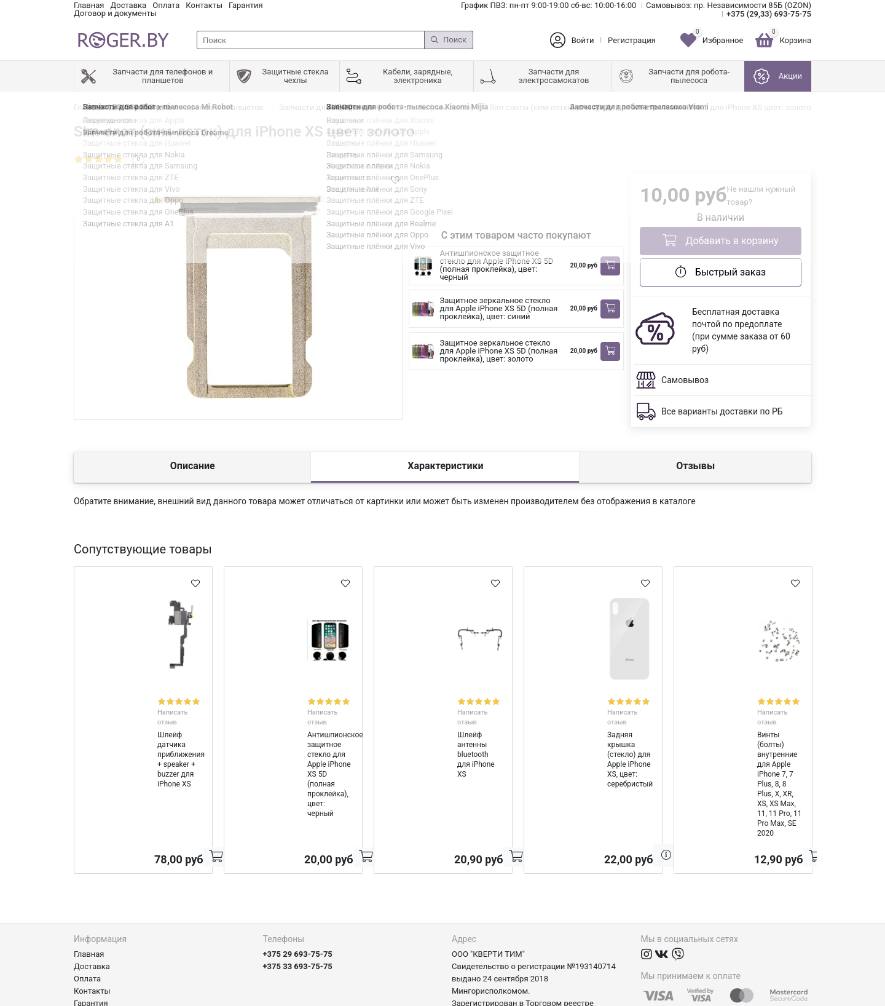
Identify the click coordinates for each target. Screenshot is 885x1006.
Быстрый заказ (720, 272)
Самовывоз (685, 380)
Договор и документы (115, 13)
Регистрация (632, 40)
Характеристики (445, 466)
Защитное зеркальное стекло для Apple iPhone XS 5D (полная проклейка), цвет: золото (499, 350)
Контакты (204, 5)
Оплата (165, 5)
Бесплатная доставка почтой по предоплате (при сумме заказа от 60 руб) (741, 330)
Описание (192, 466)
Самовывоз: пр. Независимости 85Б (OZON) (728, 5)
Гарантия (246, 5)
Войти (583, 40)
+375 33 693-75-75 (297, 876)
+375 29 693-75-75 (297, 864)
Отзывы (695, 466)
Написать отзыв (157, 701)
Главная (89, 5)
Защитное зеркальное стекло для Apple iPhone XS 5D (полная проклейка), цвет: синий (499, 308)
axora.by (796, 996)
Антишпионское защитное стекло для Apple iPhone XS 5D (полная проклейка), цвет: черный (497, 265)
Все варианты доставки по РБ (722, 411)
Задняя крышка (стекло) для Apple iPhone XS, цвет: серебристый (583, 724)
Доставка (128, 5)
